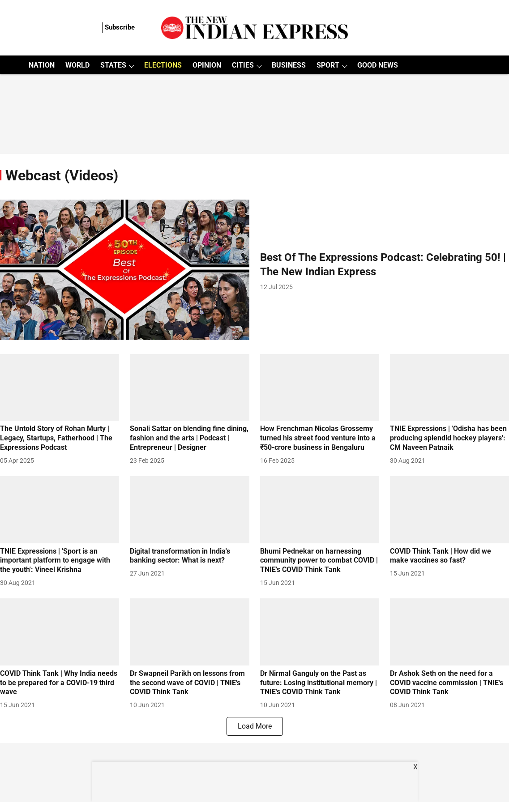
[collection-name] (61, 175)
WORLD (77, 65)
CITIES (243, 65)
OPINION (206, 65)
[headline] (384, 264)
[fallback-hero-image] (124, 270)
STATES (113, 65)
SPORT (328, 65)
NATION (42, 65)
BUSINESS (289, 65)
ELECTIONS (163, 65)
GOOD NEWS (377, 65)
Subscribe (120, 27)
